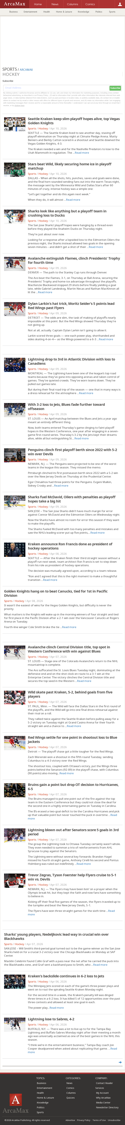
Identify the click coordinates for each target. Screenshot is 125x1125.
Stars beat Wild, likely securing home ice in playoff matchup (69, 166)
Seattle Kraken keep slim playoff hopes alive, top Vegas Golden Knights (74, 120)
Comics (70, 1087)
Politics (99, 11)
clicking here (19, 105)
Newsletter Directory (107, 1107)
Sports (112, 11)
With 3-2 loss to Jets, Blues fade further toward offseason (66, 406)
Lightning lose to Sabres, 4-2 (51, 1018)
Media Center (103, 1102)
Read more (82, 152)
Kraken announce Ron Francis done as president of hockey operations (70, 545)
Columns (71, 1092)
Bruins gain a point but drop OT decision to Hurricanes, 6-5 (73, 786)
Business (13, 11)
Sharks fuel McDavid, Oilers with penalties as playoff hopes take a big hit (71, 498)
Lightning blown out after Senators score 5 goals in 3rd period (73, 831)
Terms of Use (99, 1120)
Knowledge (83, 11)
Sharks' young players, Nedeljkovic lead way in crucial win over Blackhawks (56, 936)
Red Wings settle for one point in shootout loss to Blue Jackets (72, 739)
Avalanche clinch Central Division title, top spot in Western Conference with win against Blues (69, 649)
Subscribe (115, 88)
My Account (102, 1092)
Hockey (43, 128)
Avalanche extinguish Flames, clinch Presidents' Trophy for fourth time (74, 260)
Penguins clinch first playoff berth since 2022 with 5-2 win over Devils (72, 451)
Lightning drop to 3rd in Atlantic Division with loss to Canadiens (71, 361)
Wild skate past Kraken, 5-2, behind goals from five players (70, 694)
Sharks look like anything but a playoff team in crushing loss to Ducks (67, 213)
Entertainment (30, 11)
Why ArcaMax (103, 1097)
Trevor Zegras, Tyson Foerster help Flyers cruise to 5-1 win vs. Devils (72, 876)
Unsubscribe (114, 1120)
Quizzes (70, 1097)
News (69, 1083)
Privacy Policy (83, 1120)
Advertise (70, 1120)
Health (46, 11)
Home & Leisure (64, 11)
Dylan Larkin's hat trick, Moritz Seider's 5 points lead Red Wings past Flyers (71, 305)
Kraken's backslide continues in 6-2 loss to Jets (66, 975)
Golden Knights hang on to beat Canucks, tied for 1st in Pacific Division (55, 593)
